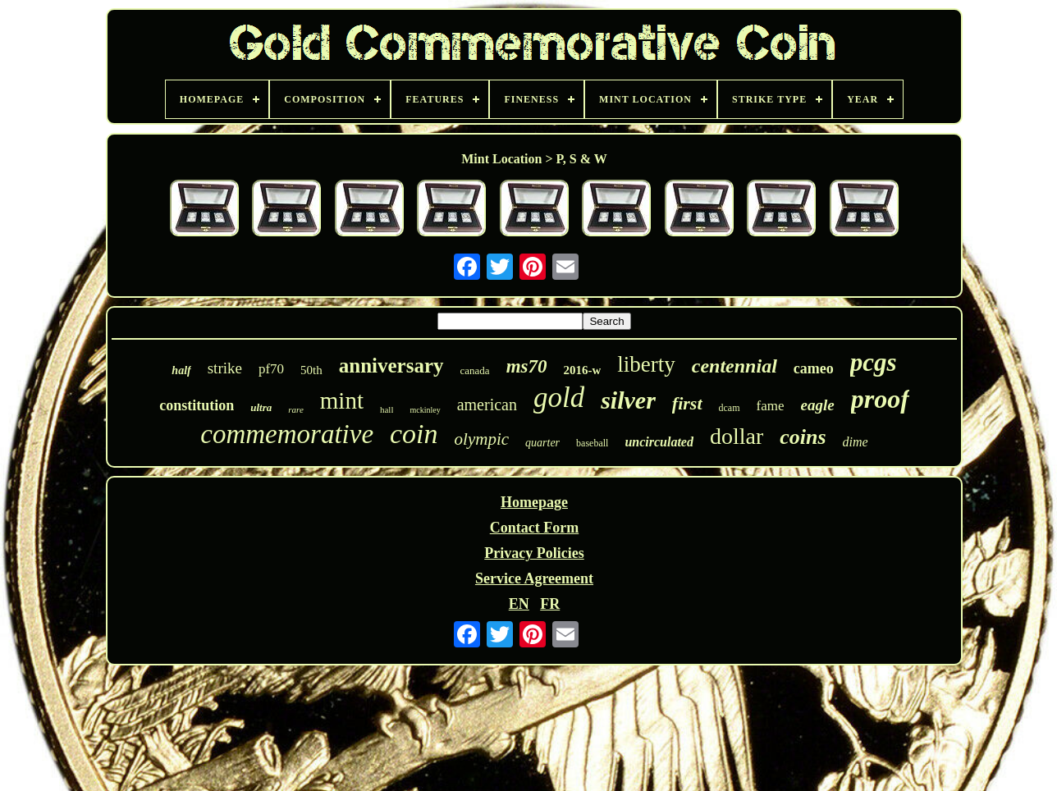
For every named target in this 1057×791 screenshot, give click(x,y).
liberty (646, 364)
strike (225, 368)
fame (771, 406)
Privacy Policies (533, 553)
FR (550, 604)
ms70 (526, 366)
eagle (818, 405)
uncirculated (659, 442)
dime (855, 442)
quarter (542, 443)
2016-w (582, 370)
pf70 (271, 369)
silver (628, 400)
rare (296, 409)
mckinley (425, 409)
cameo (814, 368)
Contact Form (534, 527)
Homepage (534, 502)
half (181, 370)
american (487, 405)
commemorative (286, 434)
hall (387, 409)
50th (311, 370)
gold (558, 398)
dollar (736, 436)
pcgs (873, 362)
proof (880, 399)
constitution (196, 405)
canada (475, 370)
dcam (729, 408)
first (687, 403)
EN (519, 604)
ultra (261, 407)
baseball (592, 443)
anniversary (391, 365)
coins (803, 437)
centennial (734, 366)
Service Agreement (534, 578)
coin (414, 433)
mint (342, 400)
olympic (482, 439)
